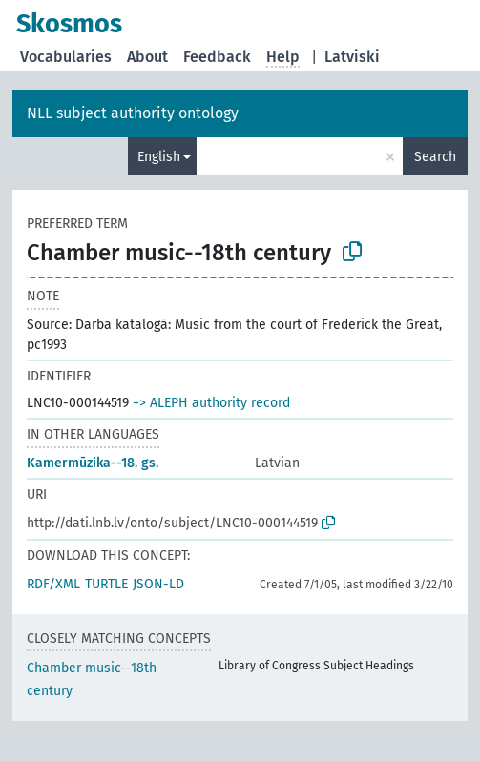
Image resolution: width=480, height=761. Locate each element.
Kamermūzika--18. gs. (92, 463)
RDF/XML (53, 584)
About (147, 57)
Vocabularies (66, 57)
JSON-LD (158, 584)
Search (435, 157)
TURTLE (106, 584)
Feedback (217, 57)
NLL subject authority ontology (133, 113)
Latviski (352, 57)
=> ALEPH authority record (211, 403)
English (158, 157)
